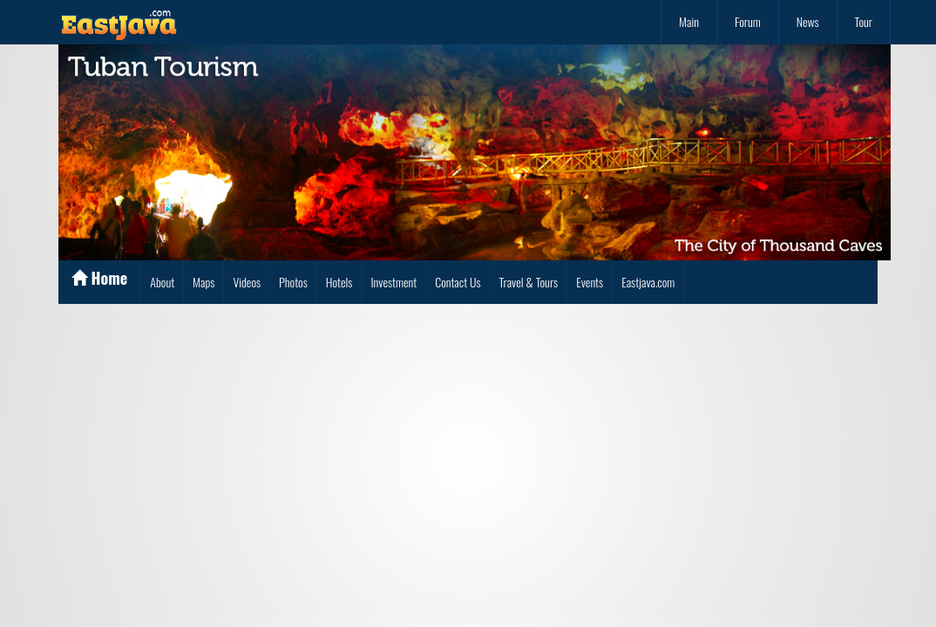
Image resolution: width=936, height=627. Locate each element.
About (162, 282)
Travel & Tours (529, 282)
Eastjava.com (648, 282)
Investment (393, 282)
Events (589, 282)
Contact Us (457, 282)
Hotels (339, 282)
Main (689, 21)
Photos (293, 282)
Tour (863, 21)
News (808, 21)
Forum (748, 21)
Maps (203, 282)
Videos (247, 282)
